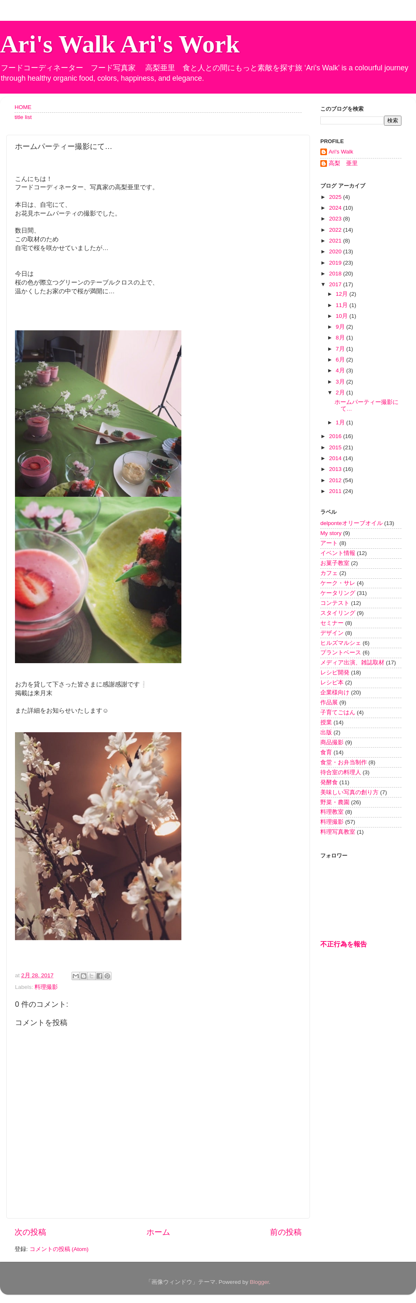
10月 (342, 316)
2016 (336, 436)
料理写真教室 (337, 832)
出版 (326, 732)
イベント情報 (337, 553)
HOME (23, 107)
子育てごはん (337, 712)
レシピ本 (332, 682)
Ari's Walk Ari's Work (120, 44)
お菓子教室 (334, 563)
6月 (341, 360)
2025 (336, 197)
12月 (342, 294)
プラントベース (340, 652)
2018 (336, 273)
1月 (341, 422)
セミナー (332, 623)
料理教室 (332, 812)
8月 (341, 337)
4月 (341, 370)
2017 (336, 284)
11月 (342, 305)
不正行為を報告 (343, 944)
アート (329, 543)
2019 (336, 263)
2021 (336, 241)
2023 (336, 219)
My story (331, 533)
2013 (336, 469)
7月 (341, 349)
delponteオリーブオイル (351, 523)
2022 (336, 230)
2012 (336, 480)
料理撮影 (46, 987)
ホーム (158, 1232)
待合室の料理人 (340, 772)
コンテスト (334, 603)
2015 (336, 447)
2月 (341, 392)
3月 (341, 382)
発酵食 (329, 782)
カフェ (329, 573)
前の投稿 (286, 1232)
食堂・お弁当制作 (343, 762)
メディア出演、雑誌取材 (352, 662)
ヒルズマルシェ (340, 643)
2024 (336, 208)
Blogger (259, 1282)
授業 (326, 722)
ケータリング (337, 593)
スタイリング (337, 613)
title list (23, 117)
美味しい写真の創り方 (349, 792)
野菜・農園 (334, 802)
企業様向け (334, 692)
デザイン (332, 633)
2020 (336, 251)
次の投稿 (30, 1232)
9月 (341, 327)
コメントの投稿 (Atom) (59, 1249)
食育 (326, 752)
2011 (336, 491)
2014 (336, 458)
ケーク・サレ (337, 583)
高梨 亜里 (343, 163)
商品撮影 (332, 742)
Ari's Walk (341, 152)
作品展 (329, 702)
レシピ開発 (334, 672)
